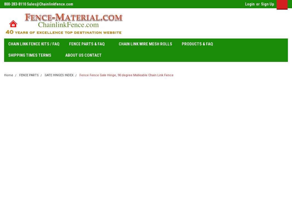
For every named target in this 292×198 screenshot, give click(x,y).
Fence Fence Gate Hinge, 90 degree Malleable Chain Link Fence (127, 75)
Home (8, 75)
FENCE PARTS (29, 75)
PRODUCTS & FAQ (199, 44)
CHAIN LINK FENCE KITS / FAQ (33, 44)
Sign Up (267, 4)
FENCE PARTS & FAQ (89, 44)
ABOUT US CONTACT (83, 55)
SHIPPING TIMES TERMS (32, 55)
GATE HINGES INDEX (59, 75)
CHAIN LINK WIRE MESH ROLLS (145, 44)
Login (250, 4)
